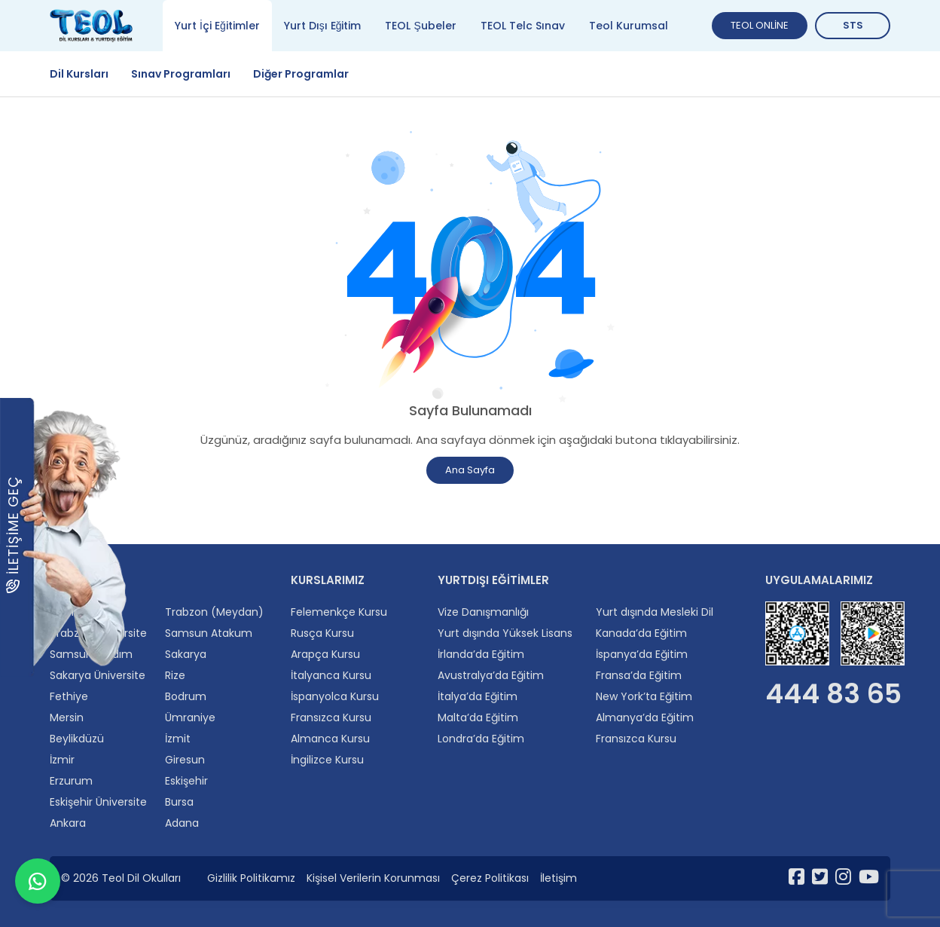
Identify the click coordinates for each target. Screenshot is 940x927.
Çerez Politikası (490, 878)
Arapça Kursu (325, 654)
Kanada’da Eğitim (641, 633)
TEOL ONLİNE (760, 25)
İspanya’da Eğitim (642, 654)
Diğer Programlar (301, 73)
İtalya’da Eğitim (477, 696)
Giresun (185, 759)
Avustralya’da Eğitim (491, 675)
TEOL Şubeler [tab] (420, 25)
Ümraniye (190, 717)
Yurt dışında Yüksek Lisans (505, 633)
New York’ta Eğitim (644, 696)
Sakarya (185, 654)
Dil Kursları (79, 73)
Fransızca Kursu (331, 717)
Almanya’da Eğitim (645, 717)
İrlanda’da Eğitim (481, 654)
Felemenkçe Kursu (339, 612)
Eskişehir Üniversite (98, 801)
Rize (175, 675)
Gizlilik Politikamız (251, 878)
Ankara (68, 823)
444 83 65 (833, 694)
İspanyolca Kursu (335, 696)
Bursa (179, 801)
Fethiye (69, 696)
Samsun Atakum (208, 633)
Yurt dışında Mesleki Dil (654, 612)
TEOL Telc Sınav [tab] (523, 25)
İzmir (62, 759)
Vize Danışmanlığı (483, 612)
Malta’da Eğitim (478, 717)
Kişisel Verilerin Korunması (373, 878)
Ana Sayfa (470, 470)
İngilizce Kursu (327, 759)
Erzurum (71, 780)
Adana (182, 823)
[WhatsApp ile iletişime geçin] (37, 889)
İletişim (558, 878)
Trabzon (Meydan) (214, 612)
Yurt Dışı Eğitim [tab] (323, 25)
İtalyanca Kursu (331, 675)
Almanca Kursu (330, 738)
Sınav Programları (180, 73)
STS (853, 25)
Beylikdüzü (77, 738)
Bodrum (185, 696)
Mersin (67, 717)
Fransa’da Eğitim (639, 675)
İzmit (178, 738)
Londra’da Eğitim (481, 738)
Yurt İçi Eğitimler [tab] (217, 25)
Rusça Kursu (322, 633)
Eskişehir (186, 780)
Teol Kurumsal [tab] (628, 25)
